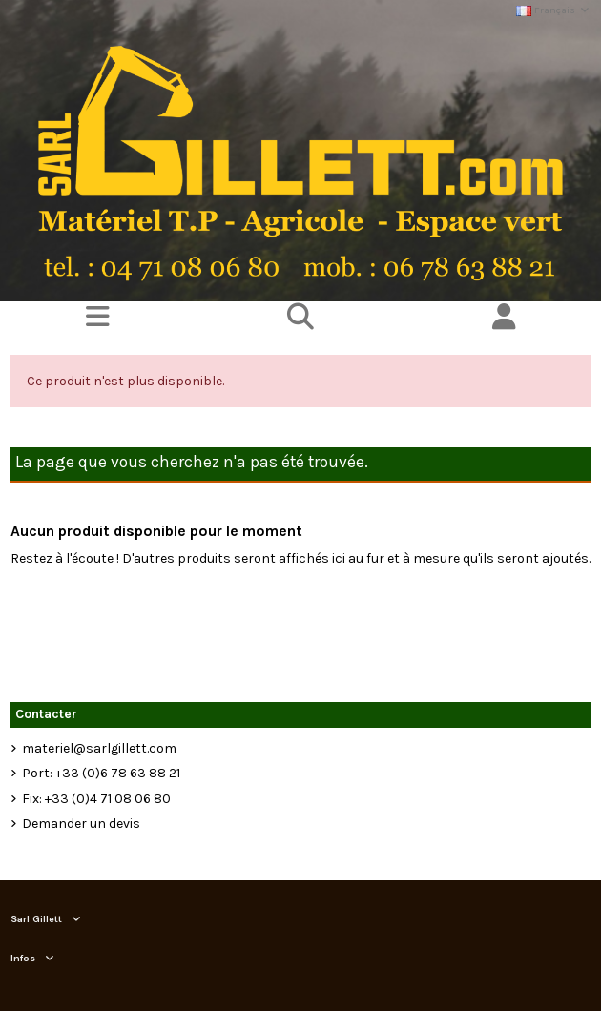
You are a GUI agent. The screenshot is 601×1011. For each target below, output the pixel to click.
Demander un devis (81, 823)
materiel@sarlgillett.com (99, 748)
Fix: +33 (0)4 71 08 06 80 (96, 799)
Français (553, 10)
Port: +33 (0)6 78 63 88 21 (101, 773)
